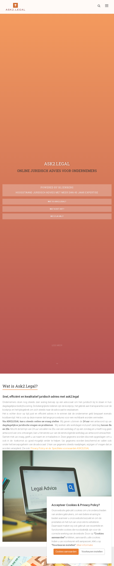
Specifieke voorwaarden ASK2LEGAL (71, 448)
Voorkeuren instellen (92, 551)
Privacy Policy (38, 448)
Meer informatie (85, 545)
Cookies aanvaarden (66, 551)
